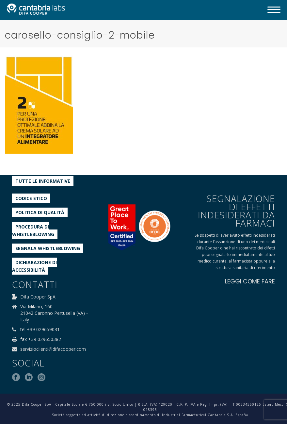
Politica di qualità (39, 212)
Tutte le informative (42, 181)
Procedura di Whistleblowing (33, 230)
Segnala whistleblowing (47, 248)
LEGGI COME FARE (250, 281)
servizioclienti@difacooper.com (53, 349)
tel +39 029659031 (40, 329)
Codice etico (31, 198)
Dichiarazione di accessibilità (34, 266)
